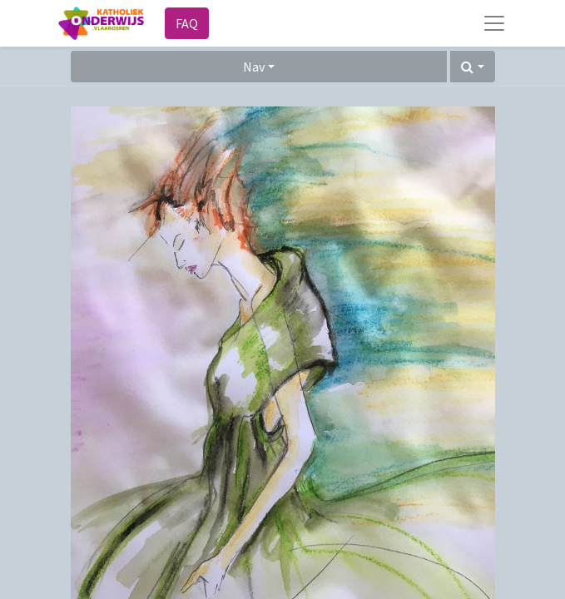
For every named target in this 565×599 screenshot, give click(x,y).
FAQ (187, 23)
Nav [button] (254, 66)
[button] (472, 66)
